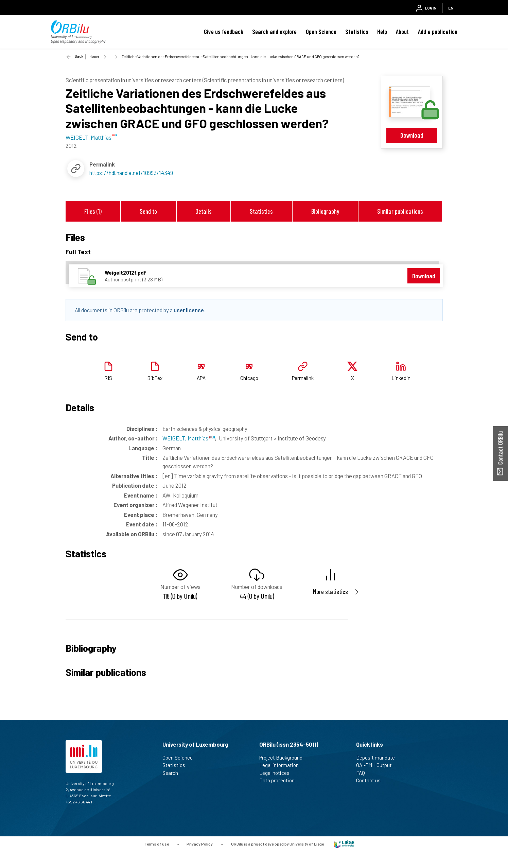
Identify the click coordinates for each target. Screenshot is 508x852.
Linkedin (400, 378)
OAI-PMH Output (377, 765)
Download (411, 135)
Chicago (249, 378)
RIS (108, 378)
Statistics (356, 31)
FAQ (363, 773)
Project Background (283, 757)
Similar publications (400, 211)
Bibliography (325, 211)
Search (173, 773)
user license (189, 310)
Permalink (303, 378)
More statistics (330, 591)
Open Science (321, 31)
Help (382, 31)
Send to (148, 211)
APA (201, 378)
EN (450, 7)
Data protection (279, 780)
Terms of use (156, 843)
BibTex (154, 378)
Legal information (281, 765)
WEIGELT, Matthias (188, 438)
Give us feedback (223, 31)
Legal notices (277, 773)
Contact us (371, 780)
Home (94, 56)
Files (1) (93, 211)
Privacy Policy (200, 843)
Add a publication (437, 31)
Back (79, 56)
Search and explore (274, 31)
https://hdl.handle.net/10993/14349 (131, 172)
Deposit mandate (378, 757)
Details (203, 211)
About (402, 31)
